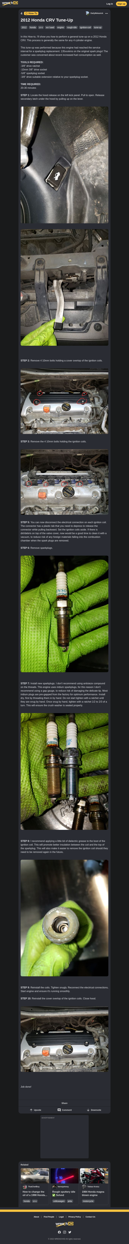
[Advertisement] (64, 1138)
